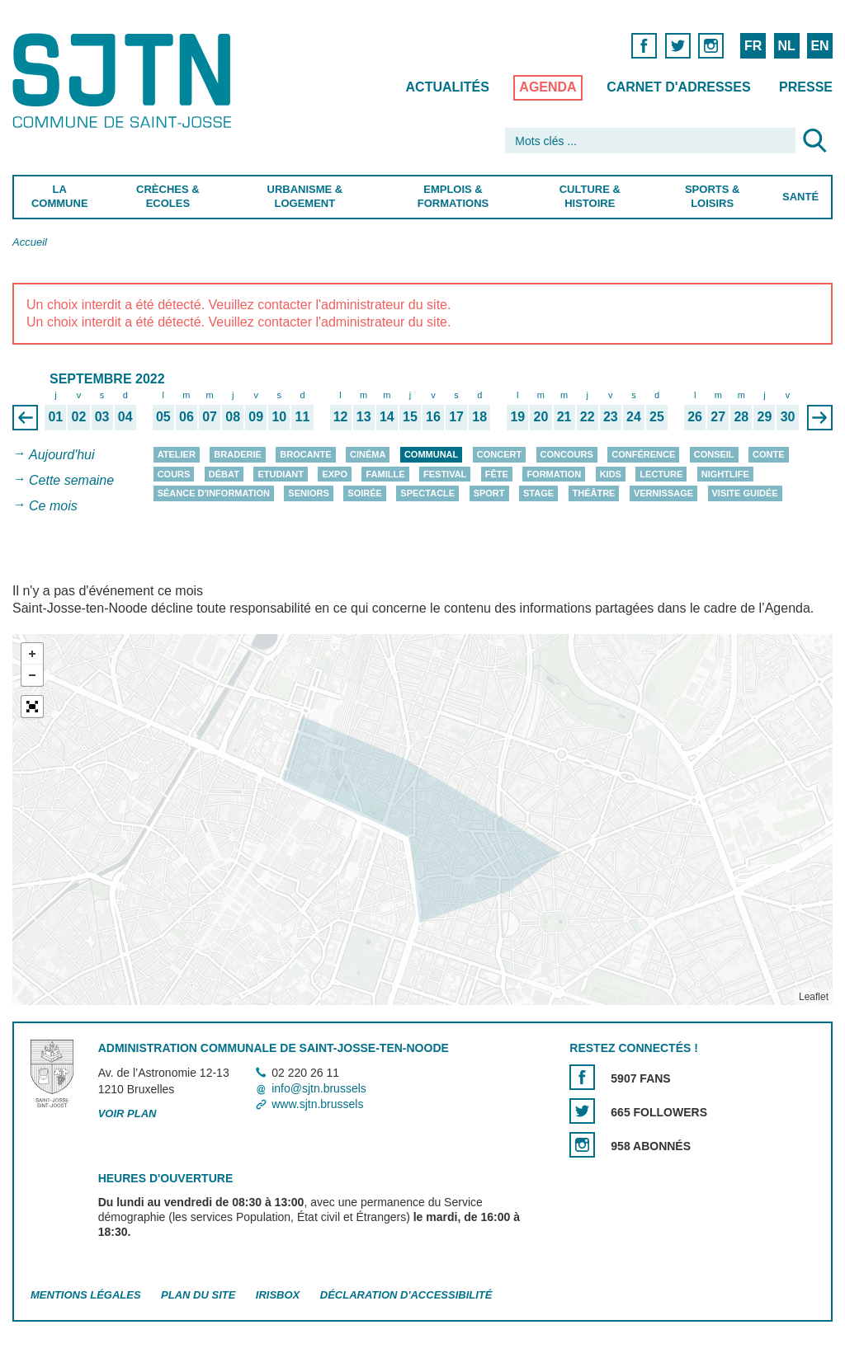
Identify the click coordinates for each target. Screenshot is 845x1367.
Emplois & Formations (453, 196)
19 (517, 417)
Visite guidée (745, 493)
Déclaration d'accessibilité (406, 1295)
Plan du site (198, 1295)
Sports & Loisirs (712, 196)
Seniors (308, 493)
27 (717, 417)
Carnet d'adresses (679, 87)
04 (125, 417)
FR (753, 46)
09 (255, 417)
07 (209, 417)
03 (102, 417)
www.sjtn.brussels (317, 1104)
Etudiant (280, 474)
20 (541, 417)
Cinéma (367, 454)
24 (633, 417)
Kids (610, 474)
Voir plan (127, 1113)
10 (278, 417)
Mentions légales (86, 1295)
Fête (496, 474)
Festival (444, 474)
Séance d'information (214, 493)
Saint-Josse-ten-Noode (125, 80)
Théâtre (594, 493)
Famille (385, 474)
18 (479, 417)
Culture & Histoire (590, 196)
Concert (499, 454)
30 (788, 417)
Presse (806, 87)
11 (302, 417)
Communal (431, 454)
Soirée (364, 493)
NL (786, 46)
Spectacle (427, 493)
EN (819, 46)
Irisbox (278, 1295)
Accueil (29, 242)
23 (610, 417)
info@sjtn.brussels (318, 1088)
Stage (538, 493)
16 (433, 417)
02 (79, 417)
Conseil (714, 454)
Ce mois (53, 506)
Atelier (177, 454)
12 (340, 417)
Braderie (237, 454)
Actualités (447, 87)
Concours (567, 454)
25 (656, 417)
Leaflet (813, 997)
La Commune (59, 196)
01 (55, 417)
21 (564, 417)
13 (363, 417)
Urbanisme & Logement (305, 196)
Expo (334, 474)
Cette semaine (71, 480)
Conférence (643, 454)
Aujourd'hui (62, 455)
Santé (800, 196)
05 (163, 417)
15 (410, 417)
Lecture (661, 474)
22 (587, 417)
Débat (224, 474)
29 (765, 417)
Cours (174, 474)
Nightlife (725, 474)
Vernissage (663, 493)
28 (741, 417)
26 (694, 417)
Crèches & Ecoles (168, 196)
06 (186, 417)
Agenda (547, 87)
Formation (553, 474)
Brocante (305, 454)
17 (456, 417)
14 (387, 417)
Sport (489, 493)
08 (232, 417)
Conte (769, 454)
